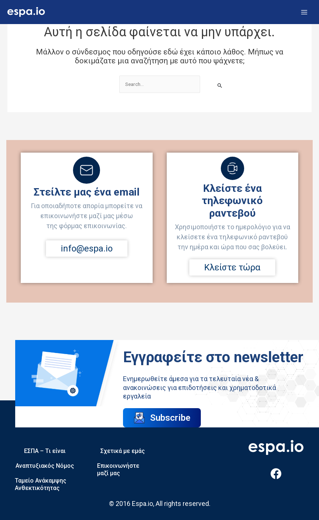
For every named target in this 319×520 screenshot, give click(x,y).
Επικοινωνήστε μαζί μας (118, 469)
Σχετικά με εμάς (122, 450)
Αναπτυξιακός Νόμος (45, 465)
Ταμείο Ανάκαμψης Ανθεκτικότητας (40, 484)
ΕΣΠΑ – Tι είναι (45, 450)
